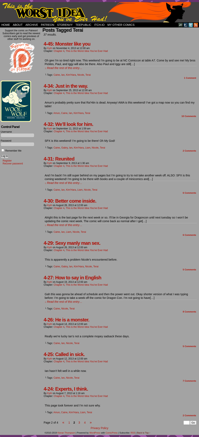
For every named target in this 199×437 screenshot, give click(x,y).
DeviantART (180, 24)
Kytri (49, 48)
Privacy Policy (99, 428)
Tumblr (185, 24)
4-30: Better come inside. (70, 201)
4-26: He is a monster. (66, 319)
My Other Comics (121, 24)
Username (6, 131)
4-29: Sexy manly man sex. (72, 243)
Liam (87, 147)
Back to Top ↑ (143, 433)
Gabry (64, 147)
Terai (88, 74)
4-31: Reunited (59, 159)
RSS (195, 24)
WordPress (94, 433)
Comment (190, 78)
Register (7, 160)
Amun (56, 113)
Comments (189, 116)
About (18, 24)
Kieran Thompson (66, 433)
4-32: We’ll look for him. (68, 124)
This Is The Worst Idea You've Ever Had (99, 12)
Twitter (190, 24)
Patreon (47, 24)
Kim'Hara (71, 74)
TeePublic (83, 24)
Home (5, 24)
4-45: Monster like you (67, 44)
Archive (31, 24)
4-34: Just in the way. (66, 86)
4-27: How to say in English (72, 277)
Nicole (80, 74)
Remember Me (11, 150)
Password (6, 140)
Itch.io (99, 24)
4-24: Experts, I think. (66, 389)
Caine (57, 74)
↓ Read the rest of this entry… (63, 68)
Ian (63, 74)
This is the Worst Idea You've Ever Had (87, 51)
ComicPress (112, 433)
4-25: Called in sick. (64, 354)
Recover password (13, 163)
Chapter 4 (59, 51)
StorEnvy (65, 24)
